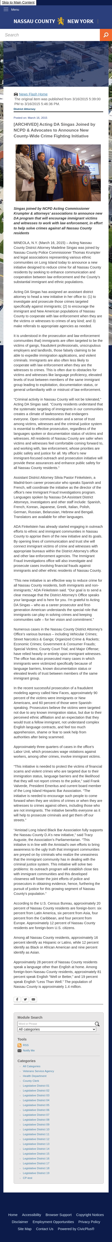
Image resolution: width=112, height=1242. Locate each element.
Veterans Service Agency (38, 1071)
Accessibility (31, 1215)
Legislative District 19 (36, 1173)
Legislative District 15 (36, 1153)
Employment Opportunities (53, 1222)
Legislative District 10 (36, 1129)
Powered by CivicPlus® (76, 1229)
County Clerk (31, 1080)
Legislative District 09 (36, 1124)
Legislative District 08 (36, 1119)
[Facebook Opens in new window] (17, 1000)
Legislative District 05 (36, 1105)
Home (13, 1215)
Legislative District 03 (36, 1095)
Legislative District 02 (36, 1090)
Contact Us (44, 1229)
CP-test (27, 1177)
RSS (26, 1045)
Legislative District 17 (36, 1163)
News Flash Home (33, 94)
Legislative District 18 (36, 1168)
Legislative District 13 (36, 1143)
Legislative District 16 (36, 1158)
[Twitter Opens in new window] (25, 1000)
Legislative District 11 (36, 1134)
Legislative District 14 (36, 1148)
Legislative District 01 (36, 1085)
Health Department (35, 1075)
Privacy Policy (89, 1222)
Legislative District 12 (36, 1139)
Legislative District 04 (36, 1100)
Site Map (25, 1229)
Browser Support (59, 1215)
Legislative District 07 (36, 1114)
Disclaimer (20, 1222)
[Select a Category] (57, 1029)
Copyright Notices (90, 1215)
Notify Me (29, 1050)
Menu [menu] (15, 9)
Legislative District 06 (36, 1109)
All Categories (31, 1066)
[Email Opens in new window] (33, 1000)
